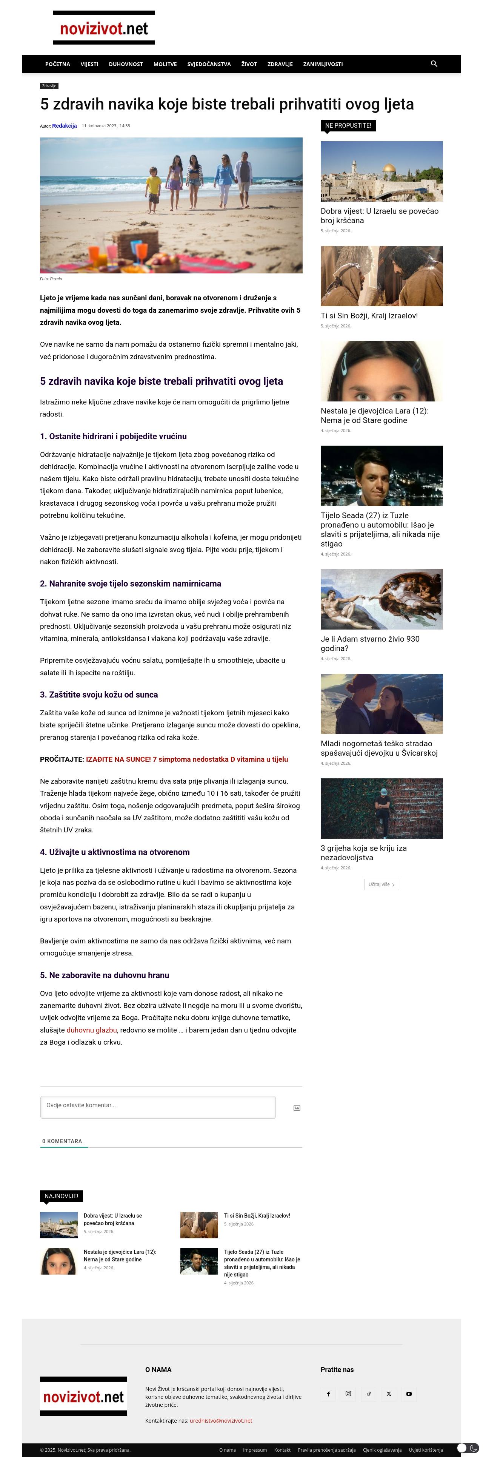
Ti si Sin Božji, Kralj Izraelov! (257, 1216)
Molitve (165, 64)
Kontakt (282, 1450)
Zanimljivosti (323, 64)
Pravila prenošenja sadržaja (326, 1450)
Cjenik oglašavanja (382, 1450)
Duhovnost (126, 64)
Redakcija (64, 125)
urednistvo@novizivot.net (221, 1420)
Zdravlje (280, 64)
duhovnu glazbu (92, 1030)
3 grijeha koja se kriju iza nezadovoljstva (364, 853)
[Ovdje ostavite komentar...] (158, 1107)
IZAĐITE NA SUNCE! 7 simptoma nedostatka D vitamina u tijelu (187, 759)
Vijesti (89, 64)
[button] (434, 64)
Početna (57, 64)
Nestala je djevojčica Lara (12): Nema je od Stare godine (375, 415)
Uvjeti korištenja (426, 1450)
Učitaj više (382, 884)
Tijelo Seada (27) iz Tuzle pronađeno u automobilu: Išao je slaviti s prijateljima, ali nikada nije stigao (380, 529)
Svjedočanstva (209, 64)
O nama (227, 1450)
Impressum (255, 1450)
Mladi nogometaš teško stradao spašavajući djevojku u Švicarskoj (379, 748)
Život (249, 64)
